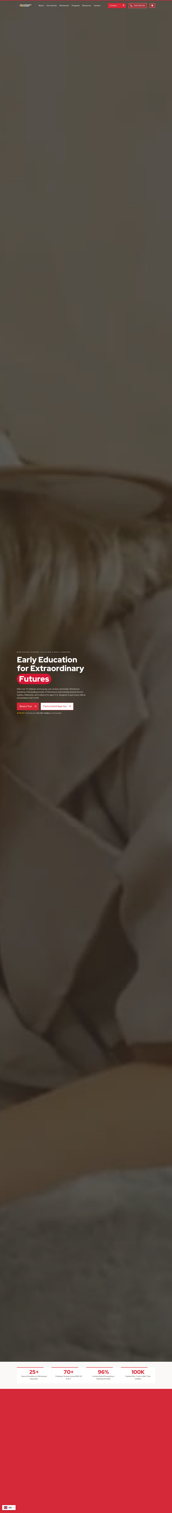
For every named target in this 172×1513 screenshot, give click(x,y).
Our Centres (52, 5)
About (41, 5)
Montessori (64, 5)
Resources (86, 5)
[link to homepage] (24, 6)
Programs (76, 5)
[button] (117, 5)
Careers (97, 5)
